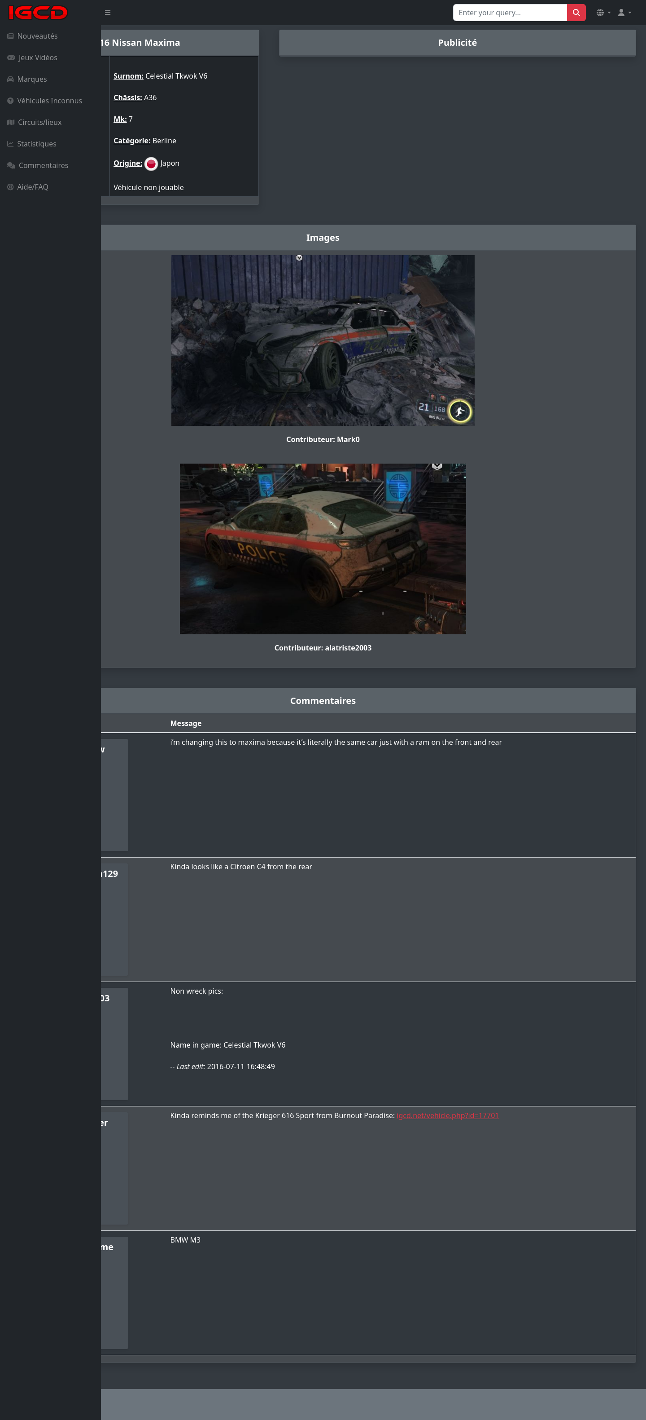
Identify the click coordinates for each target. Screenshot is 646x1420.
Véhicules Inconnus (44, 101)
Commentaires (37, 165)
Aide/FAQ (27, 187)
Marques (27, 79)
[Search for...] (510, 12)
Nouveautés (32, 36)
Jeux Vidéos (32, 57)
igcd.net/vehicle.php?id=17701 (523, 1115)
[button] (604, 13)
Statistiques (32, 144)
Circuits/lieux (34, 122)
